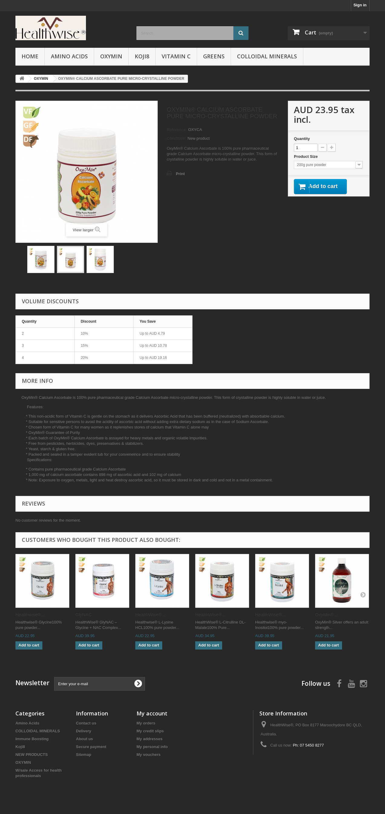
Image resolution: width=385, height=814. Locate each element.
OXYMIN (111, 56)
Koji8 (142, 56)
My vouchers (148, 754)
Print (180, 173)
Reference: (177, 129)
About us (84, 739)
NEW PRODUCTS (31, 754)
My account (152, 713)
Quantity (302, 138)
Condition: (176, 138)
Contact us (86, 723)
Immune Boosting (32, 739)
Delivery (83, 731)
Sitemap (83, 754)
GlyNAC (83, 614)
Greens (214, 56)
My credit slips (150, 731)
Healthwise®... (30, 614)
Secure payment (91, 746)
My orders (146, 723)
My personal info (152, 746)
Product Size (306, 156)
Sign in (360, 5)
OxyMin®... (326, 614)
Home (29, 56)
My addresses (150, 739)
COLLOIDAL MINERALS (267, 56)
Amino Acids (69, 56)
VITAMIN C (176, 56)
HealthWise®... (150, 614)
